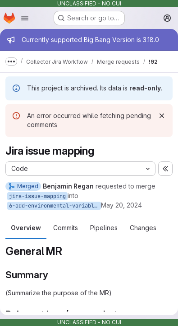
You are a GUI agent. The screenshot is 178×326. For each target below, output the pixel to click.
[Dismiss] (161, 115)
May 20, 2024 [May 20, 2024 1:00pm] (121, 205)
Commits (65, 228)
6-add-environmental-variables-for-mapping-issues (55, 205)
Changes (143, 228)
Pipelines (104, 228)
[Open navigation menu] (25, 18)
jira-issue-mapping (37, 196)
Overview (26, 228)
